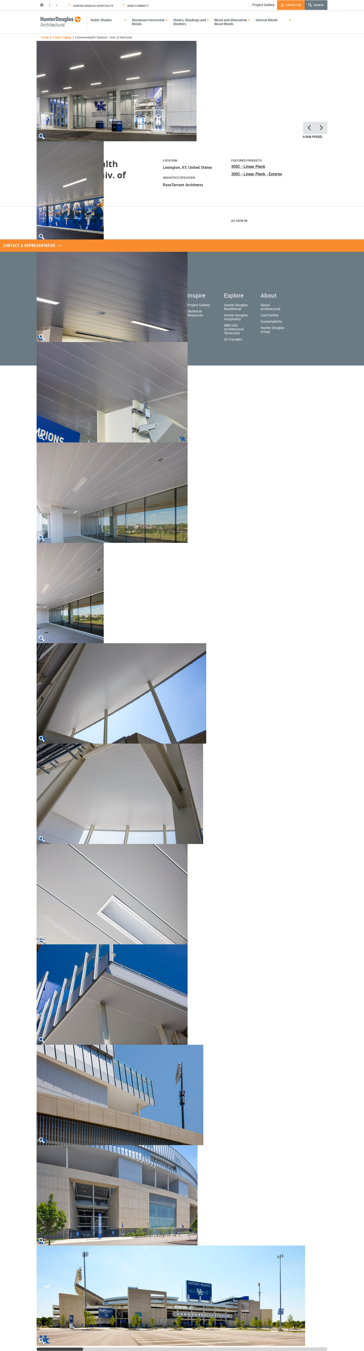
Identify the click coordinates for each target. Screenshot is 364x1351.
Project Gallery (263, 4)
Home (45, 37)
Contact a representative (32, 245)
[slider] (60, 1349)
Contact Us (291, 5)
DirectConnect (135, 5)
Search (316, 5)
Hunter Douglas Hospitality (90, 5)
